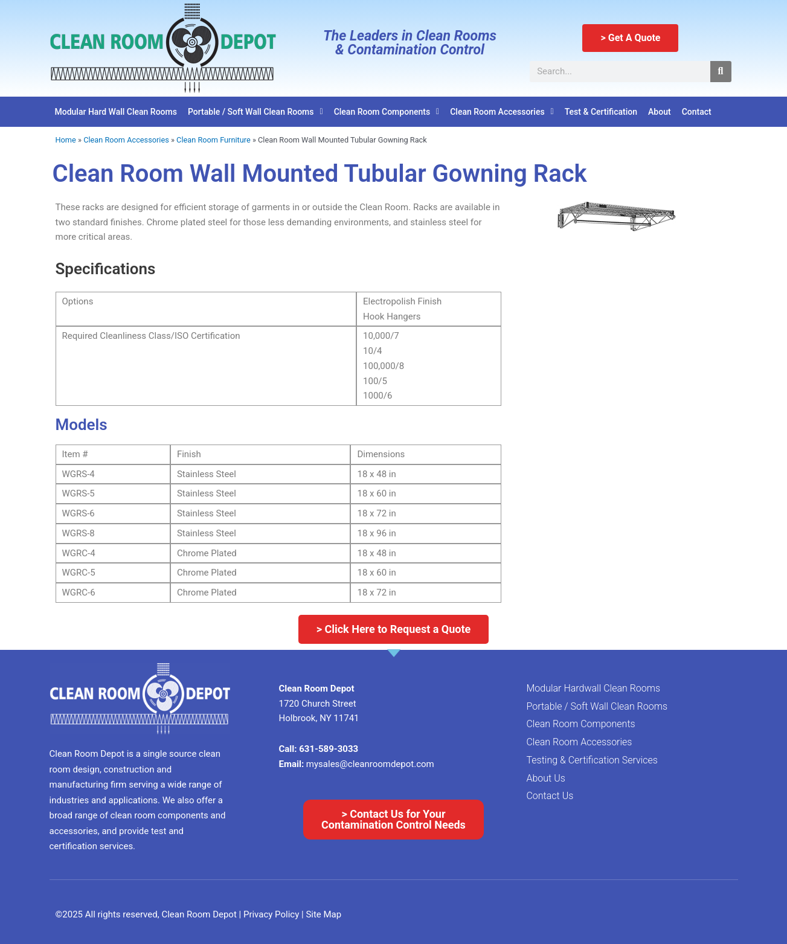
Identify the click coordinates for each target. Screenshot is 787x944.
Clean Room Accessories (502, 111)
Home (66, 139)
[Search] (720, 71)
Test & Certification (601, 112)
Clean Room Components (387, 111)
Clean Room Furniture (213, 139)
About (659, 112)
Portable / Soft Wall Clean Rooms (255, 111)
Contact (697, 112)
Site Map (323, 914)
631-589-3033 (328, 748)
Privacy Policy (272, 914)
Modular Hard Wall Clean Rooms (116, 112)
